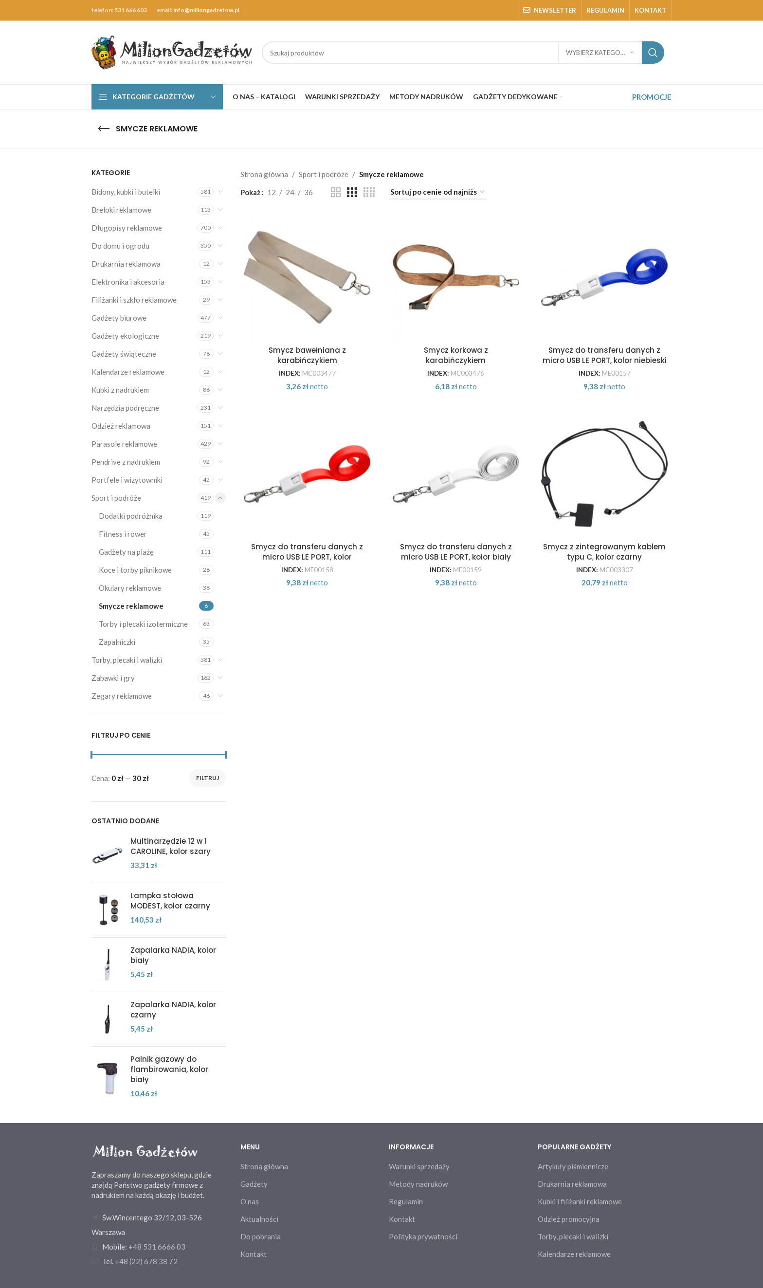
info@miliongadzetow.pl (206, 10)
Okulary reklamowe (130, 587)
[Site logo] (171, 51)
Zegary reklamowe (121, 695)
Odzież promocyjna (569, 1219)
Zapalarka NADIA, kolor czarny (173, 1009)
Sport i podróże (116, 497)
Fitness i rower (123, 533)
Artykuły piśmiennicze (573, 1166)
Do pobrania (260, 1236)
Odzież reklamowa (120, 425)
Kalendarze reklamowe (127, 371)
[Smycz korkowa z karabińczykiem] (456, 277)
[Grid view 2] (336, 192)
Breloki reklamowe (121, 209)
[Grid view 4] (369, 192)
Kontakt (253, 1254)
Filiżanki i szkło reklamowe (134, 299)
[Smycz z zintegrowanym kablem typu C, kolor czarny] (605, 474)
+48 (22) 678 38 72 (146, 1261)
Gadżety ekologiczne (125, 335)
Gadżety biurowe (118, 317)
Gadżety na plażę (126, 551)
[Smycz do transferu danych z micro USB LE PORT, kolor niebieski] (605, 277)
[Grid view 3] (352, 192)
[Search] (463, 52)
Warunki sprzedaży (419, 1166)
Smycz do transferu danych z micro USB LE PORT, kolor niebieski (605, 355)
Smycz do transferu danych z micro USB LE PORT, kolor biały (456, 552)
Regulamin (406, 1201)
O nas (249, 1201)
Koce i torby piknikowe (135, 569)
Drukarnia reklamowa (126, 263)
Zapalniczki (117, 641)
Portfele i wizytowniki (127, 479)
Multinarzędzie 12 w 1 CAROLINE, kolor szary (170, 846)
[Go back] (103, 129)
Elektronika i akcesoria (127, 281)
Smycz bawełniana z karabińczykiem (307, 355)
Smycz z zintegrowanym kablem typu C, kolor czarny (604, 552)
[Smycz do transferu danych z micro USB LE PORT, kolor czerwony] (307, 474)
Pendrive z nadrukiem (125, 461)
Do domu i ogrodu (120, 245)
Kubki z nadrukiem (120, 389)
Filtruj (207, 777)
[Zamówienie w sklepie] (438, 192)
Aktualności (259, 1219)
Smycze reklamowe (131, 605)
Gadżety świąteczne (123, 353)
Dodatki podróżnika (131, 515)
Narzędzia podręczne (125, 407)
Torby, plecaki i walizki (126, 659)
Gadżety (254, 1183)
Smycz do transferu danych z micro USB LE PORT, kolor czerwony (307, 557)
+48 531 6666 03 (156, 1246)
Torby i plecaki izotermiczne (143, 623)
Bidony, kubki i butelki (125, 191)
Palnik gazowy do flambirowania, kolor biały (169, 1069)
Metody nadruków (418, 1183)
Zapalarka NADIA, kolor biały (173, 955)
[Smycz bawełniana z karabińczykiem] (307, 277)
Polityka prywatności (423, 1236)
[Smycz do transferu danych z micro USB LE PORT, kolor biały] (456, 474)
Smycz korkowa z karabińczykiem (456, 355)
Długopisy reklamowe (126, 227)
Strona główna (264, 174)
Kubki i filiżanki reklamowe (580, 1201)
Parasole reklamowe (124, 443)
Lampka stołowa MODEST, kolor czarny (170, 900)
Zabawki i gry (113, 677)
